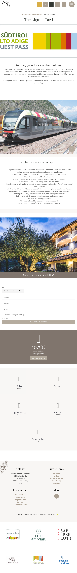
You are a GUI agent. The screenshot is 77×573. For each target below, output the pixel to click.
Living (56, 476)
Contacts (20, 497)
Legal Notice (20, 500)
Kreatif (58, 514)
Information (20, 495)
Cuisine (56, 483)
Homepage (26, 14)
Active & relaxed (36, 14)
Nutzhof (56, 474)
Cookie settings (20, 504)
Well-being (56, 481)
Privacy (20, 502)
